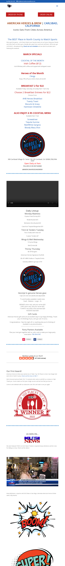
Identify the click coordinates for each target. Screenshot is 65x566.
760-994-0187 (36, 334)
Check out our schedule (30, 46)
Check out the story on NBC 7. (29, 376)
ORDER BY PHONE (15, 14)
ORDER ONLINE (46, 14)
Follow (28, 339)
